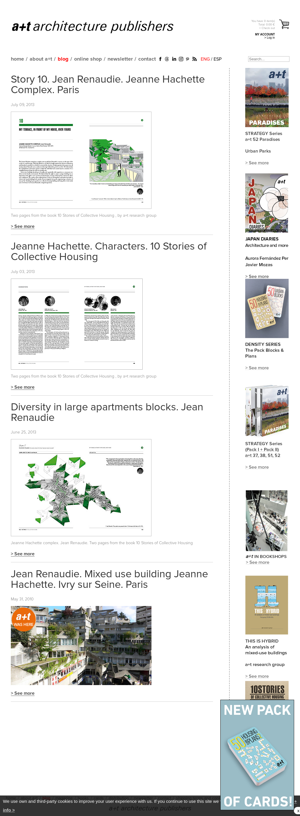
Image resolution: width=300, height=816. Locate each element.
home (17, 59)
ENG (205, 59)
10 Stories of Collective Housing (86, 216)
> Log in (269, 37)
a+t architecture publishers (100, 27)
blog (63, 59)
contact (147, 59)
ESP (217, 59)
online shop (88, 59)
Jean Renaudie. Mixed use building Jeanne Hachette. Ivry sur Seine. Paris (109, 579)
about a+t (41, 59)
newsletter (120, 59)
